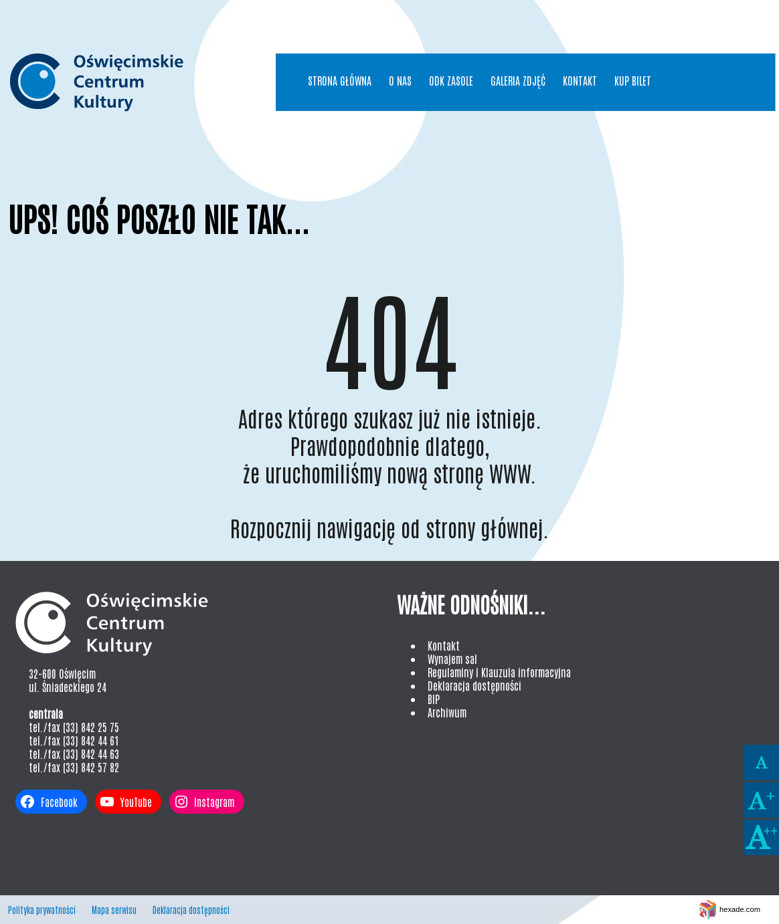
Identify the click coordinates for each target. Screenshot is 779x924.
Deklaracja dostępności (474, 685)
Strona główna (339, 80)
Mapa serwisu (114, 909)
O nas (400, 80)
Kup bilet (632, 80)
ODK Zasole (451, 80)
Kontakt (580, 80)
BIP (434, 698)
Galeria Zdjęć (518, 80)
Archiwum (447, 712)
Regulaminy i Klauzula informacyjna (499, 672)
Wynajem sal (452, 658)
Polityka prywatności (42, 909)
